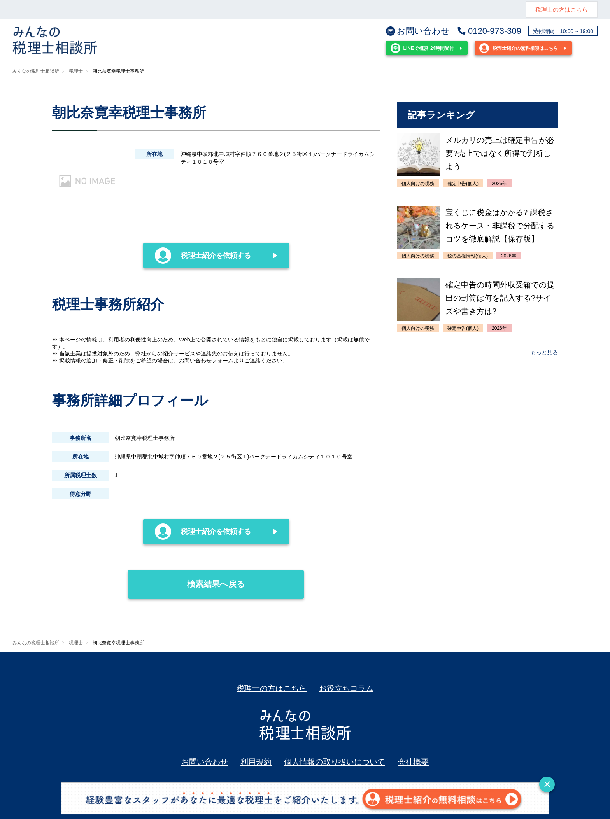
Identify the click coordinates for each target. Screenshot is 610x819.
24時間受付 (422, 48)
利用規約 (256, 762)
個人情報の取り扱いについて (334, 762)
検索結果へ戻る (186, 579)
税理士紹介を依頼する (203, 255)
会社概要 (413, 762)
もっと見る (544, 352)
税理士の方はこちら (561, 9)
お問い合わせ (418, 31)
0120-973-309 (489, 31)
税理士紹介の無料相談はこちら (518, 48)
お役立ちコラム (346, 688)
